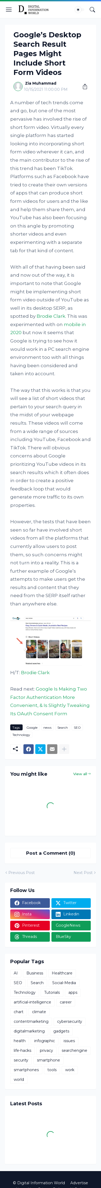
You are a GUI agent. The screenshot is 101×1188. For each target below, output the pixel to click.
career (66, 1002)
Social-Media (64, 982)
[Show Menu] (9, 9)
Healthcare (62, 973)
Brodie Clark (51, 316)
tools (52, 1069)
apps (72, 992)
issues (69, 1040)
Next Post (83, 872)
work (69, 1069)
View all (80, 774)
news (47, 727)
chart (18, 1011)
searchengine (74, 1050)
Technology (21, 735)
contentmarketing (31, 1021)
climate (39, 1011)
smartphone (48, 1060)
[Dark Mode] (79, 9)
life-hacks (22, 1050)
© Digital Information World (39, 1182)
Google (31, 727)
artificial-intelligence (32, 1002)
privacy (46, 1050)
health (20, 1040)
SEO (77, 727)
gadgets (61, 1031)
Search (62, 727)
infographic (44, 1040)
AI (16, 973)
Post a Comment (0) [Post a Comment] (50, 853)
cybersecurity (69, 1021)
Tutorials (52, 992)
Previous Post (21, 872)
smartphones (26, 1069)
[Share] (83, 86)
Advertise (79, 1182)
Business (34, 973)
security (21, 1060)
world (19, 1079)
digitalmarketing (29, 1031)
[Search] (92, 9)
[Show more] (64, 749)
